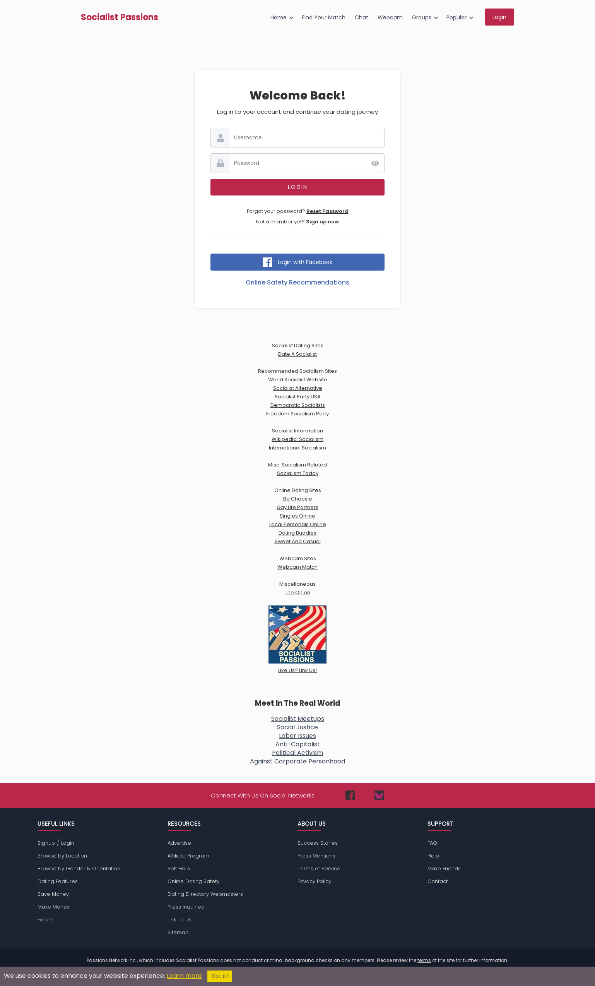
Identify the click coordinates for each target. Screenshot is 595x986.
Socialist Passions (119, 17)
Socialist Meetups (297, 718)
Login (67, 843)
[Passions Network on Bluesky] (379, 795)
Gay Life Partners (297, 507)
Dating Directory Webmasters (205, 894)
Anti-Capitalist (297, 744)
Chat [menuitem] (361, 17)
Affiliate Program (188, 855)
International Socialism (297, 447)
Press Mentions (316, 855)
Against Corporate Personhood (297, 761)
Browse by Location (62, 855)
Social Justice (297, 727)
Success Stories (318, 843)
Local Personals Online (297, 524)
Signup (46, 843)
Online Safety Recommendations (297, 282)
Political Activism (297, 752)
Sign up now (322, 221)
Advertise (179, 843)
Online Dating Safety (193, 881)
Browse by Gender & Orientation (79, 868)
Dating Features (58, 881)
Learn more (184, 975)
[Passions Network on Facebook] (350, 795)
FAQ (432, 843)
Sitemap (178, 932)
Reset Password (327, 211)
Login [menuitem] (499, 17)
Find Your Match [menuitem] (323, 17)
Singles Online (297, 516)
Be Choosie (297, 498)
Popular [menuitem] (456, 17)
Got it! (219, 976)
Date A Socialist (297, 354)
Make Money (54, 907)
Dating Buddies (297, 533)
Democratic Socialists (297, 405)
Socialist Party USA (298, 396)
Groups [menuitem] (421, 17)
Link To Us (179, 919)
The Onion (297, 592)
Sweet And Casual (298, 541)
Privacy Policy (314, 881)
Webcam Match (297, 567)
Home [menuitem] (278, 17)
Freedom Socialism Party (297, 413)
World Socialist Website (297, 379)
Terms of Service (319, 868)
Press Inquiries (186, 907)
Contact (437, 881)
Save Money (53, 894)
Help (433, 855)
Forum (45, 919)
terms (424, 960)
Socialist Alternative (297, 388)
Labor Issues (297, 735)
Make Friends (444, 868)
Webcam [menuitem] (390, 17)
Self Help (179, 868)
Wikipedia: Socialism (297, 439)
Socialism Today (297, 473)
